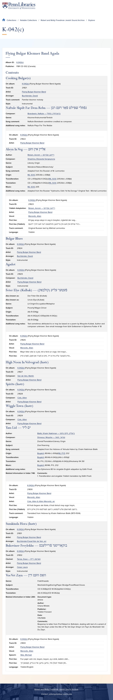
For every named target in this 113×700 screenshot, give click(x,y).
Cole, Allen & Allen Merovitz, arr (41, 501)
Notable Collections (28, 20)
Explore (91, 20)
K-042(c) (20, 62)
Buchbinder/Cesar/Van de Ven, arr (31, 541)
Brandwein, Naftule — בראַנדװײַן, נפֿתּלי (44, 113)
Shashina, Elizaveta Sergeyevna (41, 159)
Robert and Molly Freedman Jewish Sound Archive (63, 20)
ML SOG (31, 175)
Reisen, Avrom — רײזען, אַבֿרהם (41, 155)
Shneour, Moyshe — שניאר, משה (51, 437)
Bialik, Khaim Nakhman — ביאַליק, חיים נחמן (56, 433)
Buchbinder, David (30, 96)
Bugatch (40, 453)
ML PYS (61, 453)
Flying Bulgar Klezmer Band (34, 92)
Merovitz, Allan (34, 216)
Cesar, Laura (22, 567)
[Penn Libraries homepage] (18, 6)
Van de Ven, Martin (25, 376)
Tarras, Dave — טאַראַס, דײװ (28, 559)
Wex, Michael (26, 655)
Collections (11, 20)
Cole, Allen (22, 397)
